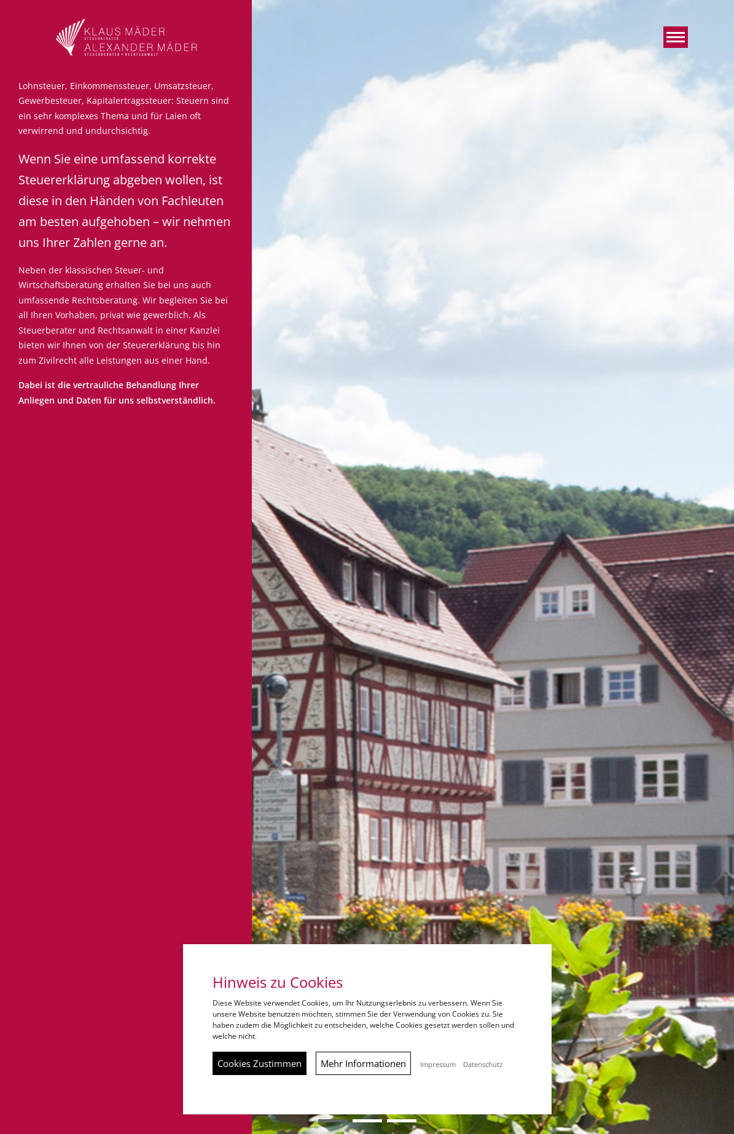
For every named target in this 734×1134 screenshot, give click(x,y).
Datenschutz (482, 1064)
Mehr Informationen (363, 1063)
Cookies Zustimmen (259, 1063)
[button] (675, 37)
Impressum (438, 1064)
